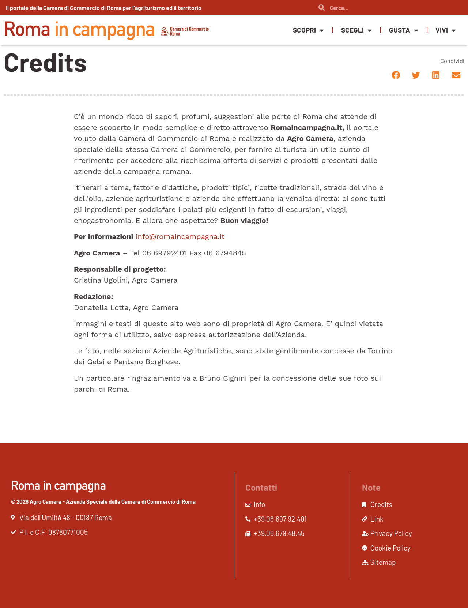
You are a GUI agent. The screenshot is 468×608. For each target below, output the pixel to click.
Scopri (308, 30)
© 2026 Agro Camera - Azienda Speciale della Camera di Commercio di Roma (103, 501)
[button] (396, 75)
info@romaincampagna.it (180, 236)
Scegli (356, 30)
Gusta (403, 30)
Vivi (445, 30)
